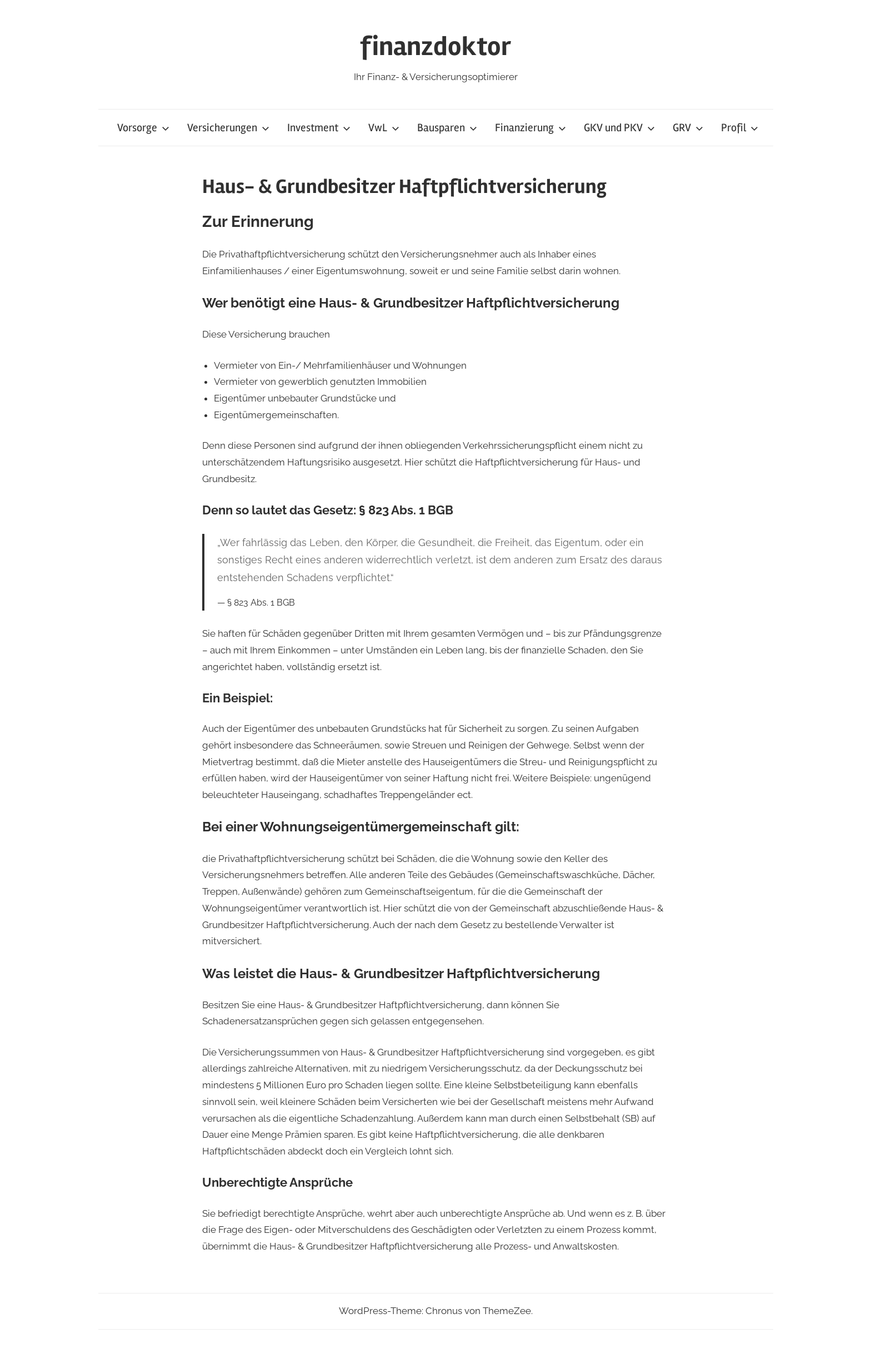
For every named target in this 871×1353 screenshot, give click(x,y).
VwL (383, 128)
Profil (739, 128)
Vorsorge (143, 128)
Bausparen (447, 128)
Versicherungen (228, 128)
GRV (688, 128)
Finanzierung (530, 128)
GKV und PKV (619, 128)
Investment (319, 128)
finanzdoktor (435, 46)
